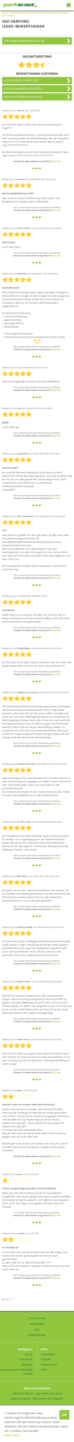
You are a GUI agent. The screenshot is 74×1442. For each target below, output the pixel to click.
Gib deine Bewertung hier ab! (24, 41)
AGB (44, 1370)
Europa (28, 13)
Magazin (27, 1365)
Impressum (48, 1354)
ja (53, 161)
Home (5, 13)
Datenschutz (49, 1365)
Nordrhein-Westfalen (58, 13)
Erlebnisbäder (16, 13)
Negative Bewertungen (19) (23, 97)
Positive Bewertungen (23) (23, 89)
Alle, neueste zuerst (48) (21, 80)
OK (64, 1414)
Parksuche (26, 1359)
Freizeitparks (37, 1318)
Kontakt (46, 1359)
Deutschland (39, 13)
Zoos (37, 1329)
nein (58, 161)
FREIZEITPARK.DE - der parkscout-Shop (37, 1393)
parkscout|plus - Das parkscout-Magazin (37, 1398)
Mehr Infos (12, 1435)
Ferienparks (37, 1324)
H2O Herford (7, 15)
